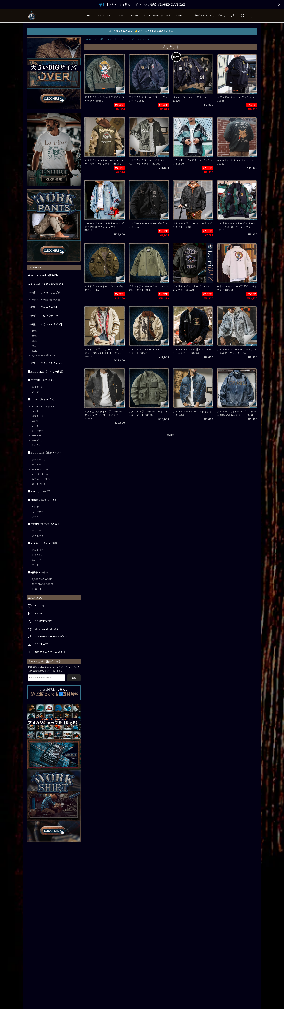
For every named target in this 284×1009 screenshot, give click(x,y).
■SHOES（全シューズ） (42, 500)
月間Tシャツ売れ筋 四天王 (46, 299)
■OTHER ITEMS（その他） (45, 524)
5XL (34, 336)
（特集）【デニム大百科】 (43, 307)
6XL (34, 341)
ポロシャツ (38, 416)
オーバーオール (40, 474)
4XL (34, 331)
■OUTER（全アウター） (43, 380)
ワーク (35, 565)
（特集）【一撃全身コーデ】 (44, 315)
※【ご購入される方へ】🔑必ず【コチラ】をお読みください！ (142, 31)
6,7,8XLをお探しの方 (43, 355)
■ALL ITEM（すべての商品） (46, 371)
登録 (74, 677)
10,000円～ (38, 589)
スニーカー (38, 511)
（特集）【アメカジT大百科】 (45, 292)
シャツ (35, 426)
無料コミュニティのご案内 (210, 15)
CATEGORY (103, 15)
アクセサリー (39, 536)
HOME (87, 15)
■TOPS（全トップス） (42, 399)
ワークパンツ (39, 459)
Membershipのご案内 (157, 15)
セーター (36, 445)
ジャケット (38, 392)
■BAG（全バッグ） (39, 491)
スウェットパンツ (41, 479)
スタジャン (38, 387)
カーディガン (39, 440)
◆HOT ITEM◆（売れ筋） (43, 275)
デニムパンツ (39, 464)
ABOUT (120, 15)
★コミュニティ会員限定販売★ (46, 283)
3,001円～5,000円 (42, 579)
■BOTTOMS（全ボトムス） (45, 452)
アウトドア (38, 550)
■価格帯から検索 (38, 572)
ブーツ (35, 516)
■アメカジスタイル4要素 (43, 543)
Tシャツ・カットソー (43, 406)
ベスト (35, 411)
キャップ (36, 531)
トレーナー (38, 430)
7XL (34, 345)
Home (87, 39)
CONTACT (182, 15)
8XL (34, 350)
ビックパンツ (39, 484)
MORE (170, 435)
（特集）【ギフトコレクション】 (47, 362)
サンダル (36, 507)
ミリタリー (38, 555)
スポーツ (36, 560)
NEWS (135, 15)
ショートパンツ (40, 469)
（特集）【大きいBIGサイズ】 (46, 324)
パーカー (36, 435)
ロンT (35, 421)
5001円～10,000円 (42, 584)
